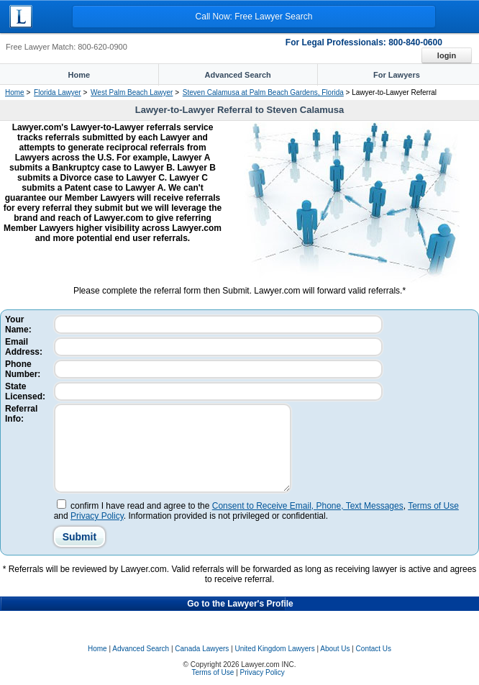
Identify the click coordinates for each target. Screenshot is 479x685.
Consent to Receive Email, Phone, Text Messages (307, 506)
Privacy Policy (97, 516)
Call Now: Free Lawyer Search (254, 17)
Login (446, 55)
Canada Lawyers (202, 649)
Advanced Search (140, 649)
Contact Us (373, 649)
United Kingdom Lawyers (275, 649)
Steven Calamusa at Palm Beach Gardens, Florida (263, 92)
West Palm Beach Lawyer (132, 92)
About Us (335, 649)
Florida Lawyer (57, 92)
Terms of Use (433, 506)
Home (14, 92)
